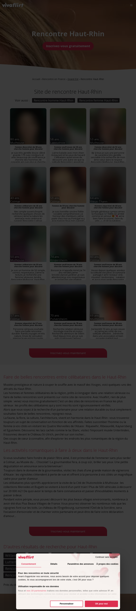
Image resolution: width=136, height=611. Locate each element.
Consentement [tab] (28, 564)
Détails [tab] (53, 564)
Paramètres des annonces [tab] (81, 564)
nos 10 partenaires (36, 591)
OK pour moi (101, 604)
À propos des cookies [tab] (107, 564)
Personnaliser (66, 604)
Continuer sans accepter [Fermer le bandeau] (106, 557)
